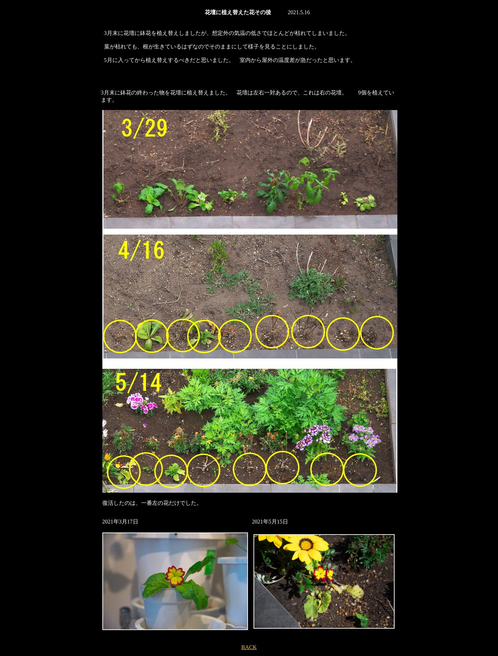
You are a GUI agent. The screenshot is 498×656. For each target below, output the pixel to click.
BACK (249, 647)
